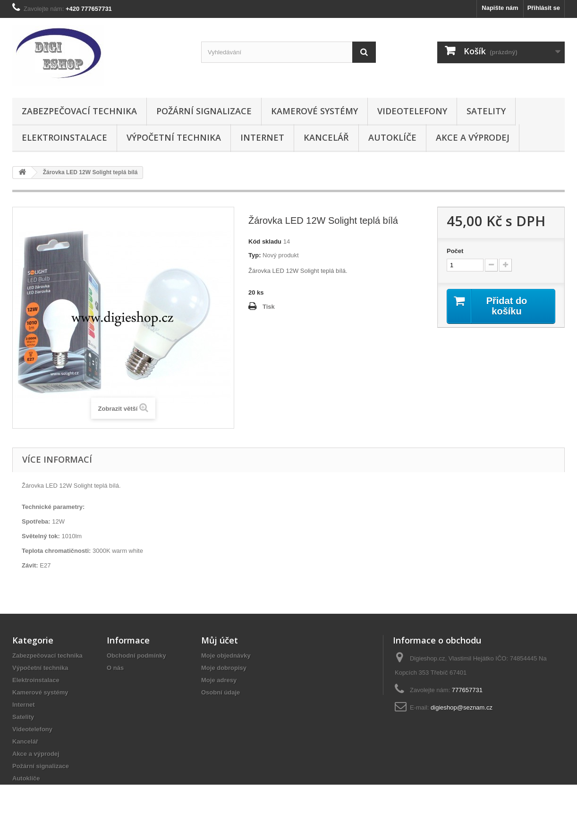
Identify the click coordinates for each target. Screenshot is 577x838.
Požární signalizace (204, 111)
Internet (262, 137)
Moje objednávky (226, 655)
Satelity (486, 111)
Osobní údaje (220, 692)
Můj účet (219, 640)
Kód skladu (264, 241)
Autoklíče (392, 137)
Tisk (269, 306)
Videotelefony (412, 111)
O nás (115, 667)
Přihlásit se (543, 7)
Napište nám (500, 7)
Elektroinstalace (64, 137)
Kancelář (326, 137)
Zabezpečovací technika (79, 111)
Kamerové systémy (314, 111)
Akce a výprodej (472, 137)
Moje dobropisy (223, 667)
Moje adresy (219, 680)
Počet (455, 250)
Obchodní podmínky (136, 655)
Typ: (254, 255)
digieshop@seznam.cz (461, 707)
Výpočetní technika (174, 137)
